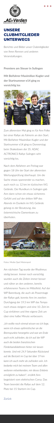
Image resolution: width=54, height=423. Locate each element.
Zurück (7, 398)
